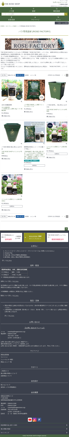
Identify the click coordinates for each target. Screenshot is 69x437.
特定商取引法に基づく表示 (9, 425)
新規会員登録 (5, 354)
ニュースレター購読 (7, 359)
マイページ (35, 20)
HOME (2, 26)
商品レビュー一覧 (6, 362)
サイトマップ (5, 432)
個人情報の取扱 (5, 429)
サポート (34, 367)
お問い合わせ (34, 322)
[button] (62, 75)
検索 (65, 14)
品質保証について (6, 376)
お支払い (34, 246)
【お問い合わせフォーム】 (34, 328)
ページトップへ (66, 228)
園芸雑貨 (56, 11)
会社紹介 (34, 381)
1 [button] (64, 75)
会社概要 (34, 392)
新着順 (27, 75)
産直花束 (11, 20)
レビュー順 (33, 75)
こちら (10, 260)
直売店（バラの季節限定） (9, 387)
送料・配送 (34, 265)
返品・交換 (34, 301)
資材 (33, 11)
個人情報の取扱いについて (9, 373)
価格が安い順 (11, 75)
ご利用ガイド (5, 371)
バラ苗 (11, 11)
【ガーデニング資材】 (11, 26)
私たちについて (5, 385)
